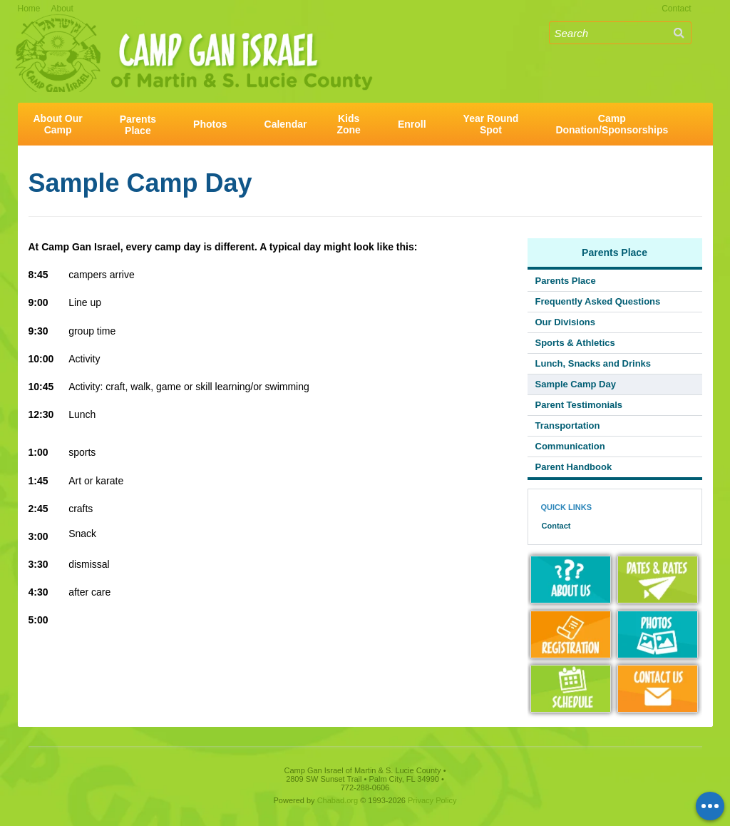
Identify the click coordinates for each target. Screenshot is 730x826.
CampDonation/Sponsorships (611, 124)
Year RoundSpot (491, 124)
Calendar (285, 124)
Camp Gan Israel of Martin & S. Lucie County (194, 35)
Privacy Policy (432, 800)
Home (29, 9)
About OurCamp (58, 124)
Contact (676, 9)
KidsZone (348, 124)
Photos (210, 124)
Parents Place (614, 252)
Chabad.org (338, 800)
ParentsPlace (138, 124)
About (62, 9)
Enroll (412, 124)
